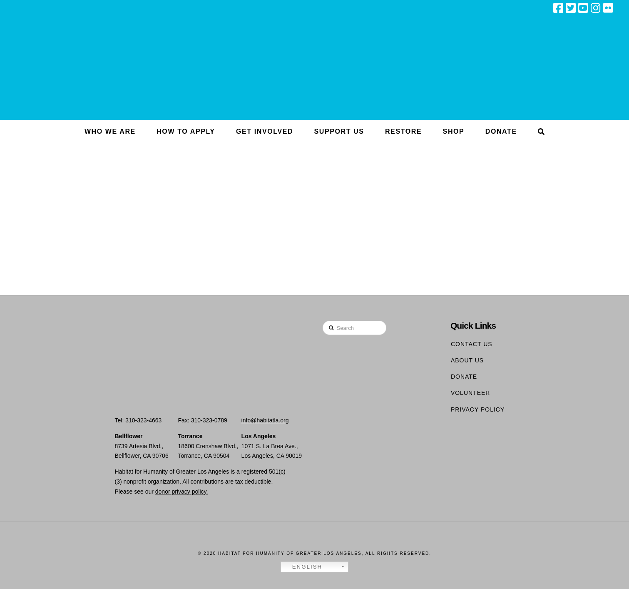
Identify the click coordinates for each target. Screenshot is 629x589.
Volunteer (470, 392)
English (302, 567)
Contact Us (471, 344)
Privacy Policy (478, 409)
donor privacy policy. (181, 491)
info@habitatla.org (265, 420)
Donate (464, 376)
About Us (467, 360)
